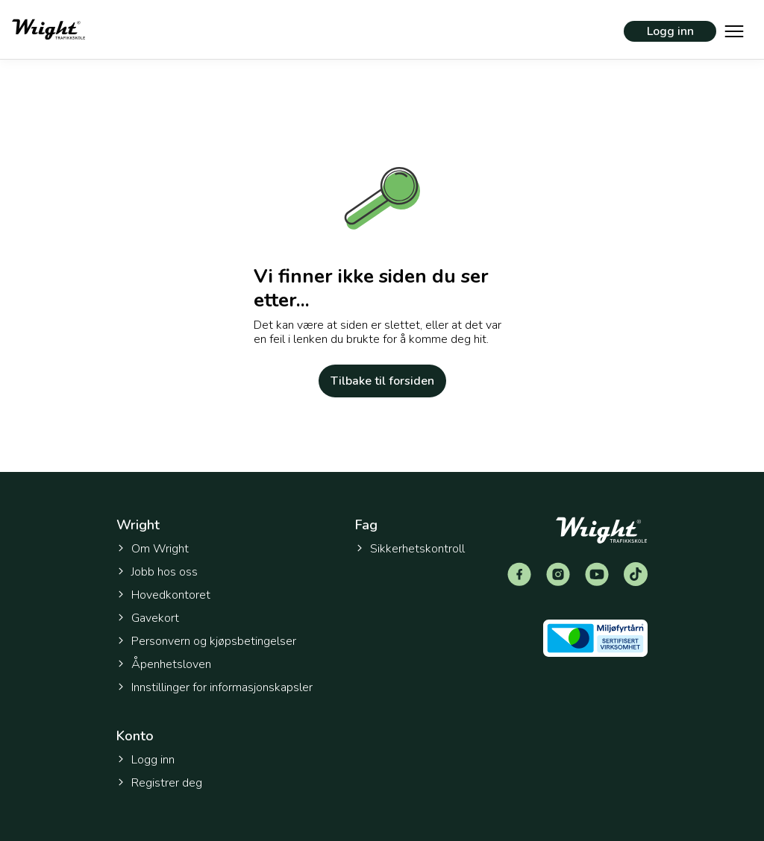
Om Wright (152, 549)
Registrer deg (159, 783)
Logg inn (670, 31)
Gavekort (147, 618)
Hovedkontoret (163, 595)
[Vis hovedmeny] (734, 29)
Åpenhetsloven (163, 664)
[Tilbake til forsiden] (48, 29)
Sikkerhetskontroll (410, 549)
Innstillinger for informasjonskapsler (214, 688)
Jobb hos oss (157, 572)
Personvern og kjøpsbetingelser (206, 641)
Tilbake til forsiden (382, 381)
